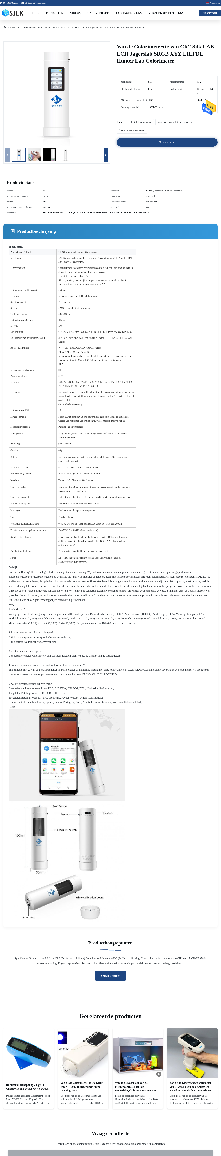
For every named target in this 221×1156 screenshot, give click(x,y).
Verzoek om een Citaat (166, 12)
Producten (54, 12)
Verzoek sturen (110, 976)
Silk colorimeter (32, 27)
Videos (75, 12)
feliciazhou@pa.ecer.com (35, 3)
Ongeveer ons (98, 12)
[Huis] (4, 28)
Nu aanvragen (210, 13)
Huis (35, 12)
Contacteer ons (129, 12)
